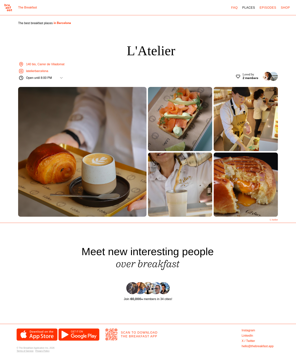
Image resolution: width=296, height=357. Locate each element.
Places (248, 7)
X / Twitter (248, 340)
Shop (285, 7)
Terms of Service (25, 351)
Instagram (248, 330)
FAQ (234, 7)
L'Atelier (274, 219)
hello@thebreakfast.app (258, 346)
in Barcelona (62, 23)
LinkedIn (247, 335)
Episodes (268, 7)
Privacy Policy (42, 351)
